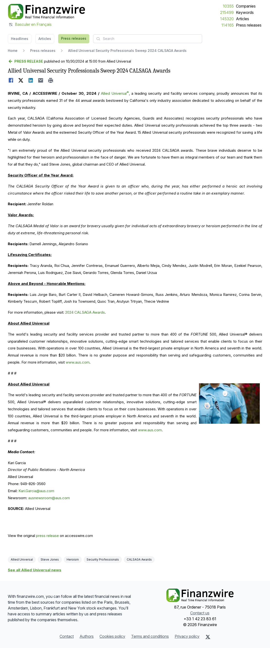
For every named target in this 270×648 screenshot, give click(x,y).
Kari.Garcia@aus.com (36, 490)
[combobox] (147, 38)
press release (47, 535)
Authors (87, 636)
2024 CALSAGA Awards (85, 312)
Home (13, 50)
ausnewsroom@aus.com (49, 498)
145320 (227, 18)
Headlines (19, 39)
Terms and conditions (150, 636)
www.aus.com (78, 362)
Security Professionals (103, 559)
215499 (227, 12)
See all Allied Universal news (34, 570)
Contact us (199, 612)
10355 (228, 6)
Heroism (73, 559)
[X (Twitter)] (207, 636)
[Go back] (25, 61)
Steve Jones (50, 559)
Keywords (245, 12)
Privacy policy (187, 636)
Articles (242, 18)
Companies (246, 6)
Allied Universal (115, 93)
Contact (67, 636)
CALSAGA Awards (139, 559)
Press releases (248, 25)
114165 (227, 25)
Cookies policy (112, 636)
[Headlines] (46, 11)
